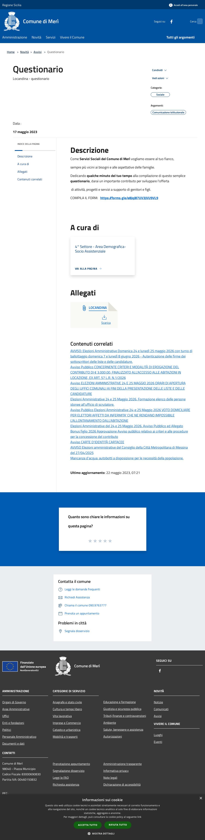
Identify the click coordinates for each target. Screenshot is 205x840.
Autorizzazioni (112, 736)
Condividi (160, 70)
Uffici (5, 716)
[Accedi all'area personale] (183, 5)
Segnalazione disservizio (68, 770)
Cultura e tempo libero (67, 709)
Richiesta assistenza (66, 784)
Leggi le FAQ (61, 777)
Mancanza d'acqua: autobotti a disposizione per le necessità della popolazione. (127, 458)
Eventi (158, 741)
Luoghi (158, 735)
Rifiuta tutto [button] (118, 824)
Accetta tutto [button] (87, 825)
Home (11, 52)
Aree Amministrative (16, 709)
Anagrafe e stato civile (67, 702)
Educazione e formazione (119, 702)
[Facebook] (164, 21)
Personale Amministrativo (19, 736)
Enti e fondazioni (13, 723)
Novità (24, 52)
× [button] (200, 798)
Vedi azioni (160, 78)
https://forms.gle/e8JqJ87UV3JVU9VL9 (129, 197)
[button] (103, 833)
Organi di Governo (14, 702)
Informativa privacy (116, 770)
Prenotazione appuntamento (71, 763)
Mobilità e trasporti (65, 736)
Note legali (110, 777)
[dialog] (102, 817)
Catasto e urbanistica (66, 729)
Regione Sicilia (11, 5)
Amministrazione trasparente (122, 763)
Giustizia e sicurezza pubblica (122, 709)
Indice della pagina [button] (28, 144)
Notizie (158, 702)
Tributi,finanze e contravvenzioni (124, 715)
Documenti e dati (13, 743)
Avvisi (38, 52)
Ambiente (109, 722)
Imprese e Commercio (67, 723)
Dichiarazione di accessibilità (122, 784)
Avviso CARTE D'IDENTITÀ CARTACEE (97, 442)
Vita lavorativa (62, 716)
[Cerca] (198, 21)
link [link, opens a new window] (139, 817)
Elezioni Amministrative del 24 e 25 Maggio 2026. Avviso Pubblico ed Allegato (126, 426)
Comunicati (161, 709)
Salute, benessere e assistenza (123, 729)
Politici (6, 729)
